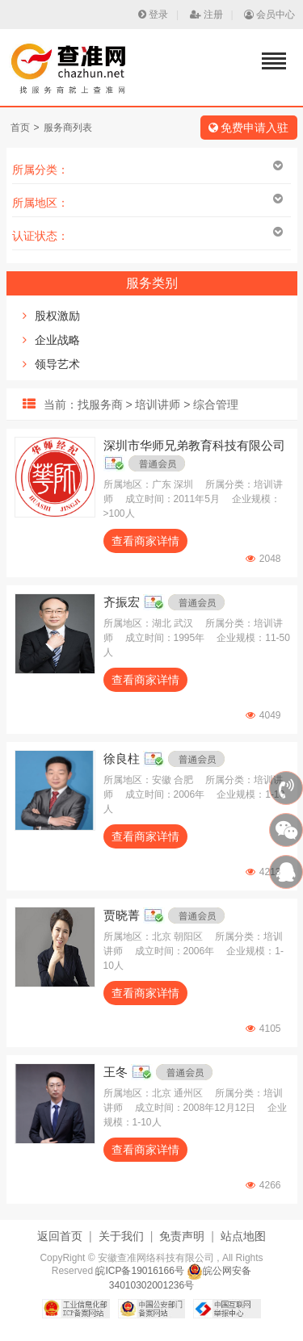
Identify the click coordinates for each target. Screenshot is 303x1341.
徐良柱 (121, 758)
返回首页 (59, 1236)
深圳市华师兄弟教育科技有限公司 (194, 445)
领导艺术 (57, 364)
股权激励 (57, 315)
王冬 (115, 1072)
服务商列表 (68, 127)
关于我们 (121, 1236)
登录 (153, 14)
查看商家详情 (145, 540)
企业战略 (57, 339)
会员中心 (269, 14)
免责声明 (181, 1236)
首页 (20, 127)
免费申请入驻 (248, 127)
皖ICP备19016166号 (139, 1270)
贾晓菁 (121, 915)
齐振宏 (121, 602)
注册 (206, 14)
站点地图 (243, 1236)
